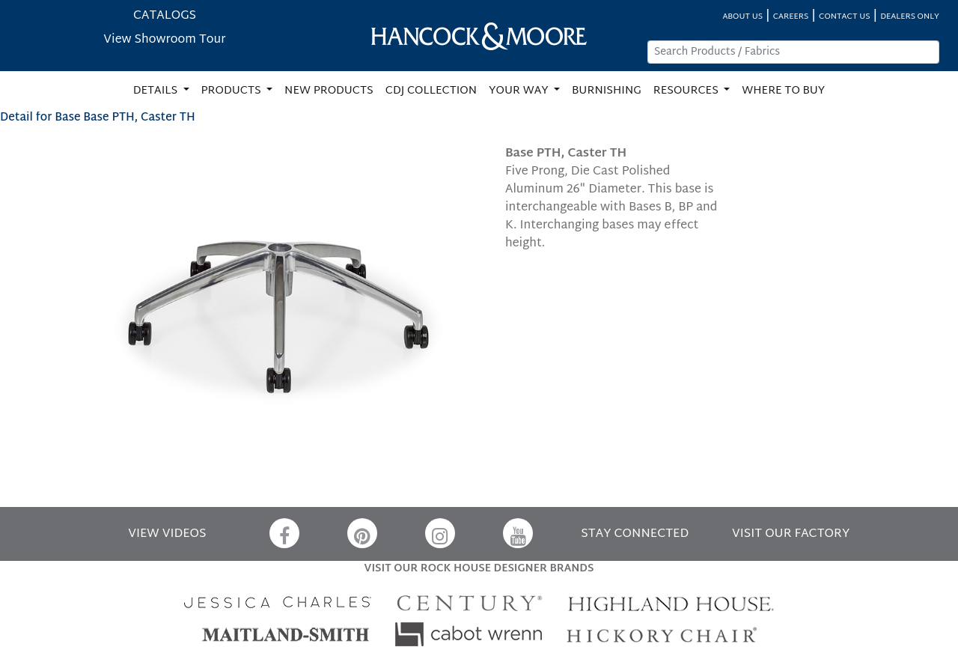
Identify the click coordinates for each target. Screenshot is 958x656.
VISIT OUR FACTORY (790, 534)
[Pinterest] (362, 533)
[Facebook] (284, 533)
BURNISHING (606, 91)
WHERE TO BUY (783, 91)
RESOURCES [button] (687, 91)
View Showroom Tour (164, 40)
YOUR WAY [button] (520, 91)
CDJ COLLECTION (431, 91)
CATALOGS (164, 16)
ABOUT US (742, 17)
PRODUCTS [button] (232, 91)
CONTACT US (844, 17)
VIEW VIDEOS (167, 534)
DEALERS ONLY (909, 17)
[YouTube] (518, 533)
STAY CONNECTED (635, 534)
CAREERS (791, 17)
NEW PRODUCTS (328, 91)
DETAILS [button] (156, 91)
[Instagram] (440, 533)
